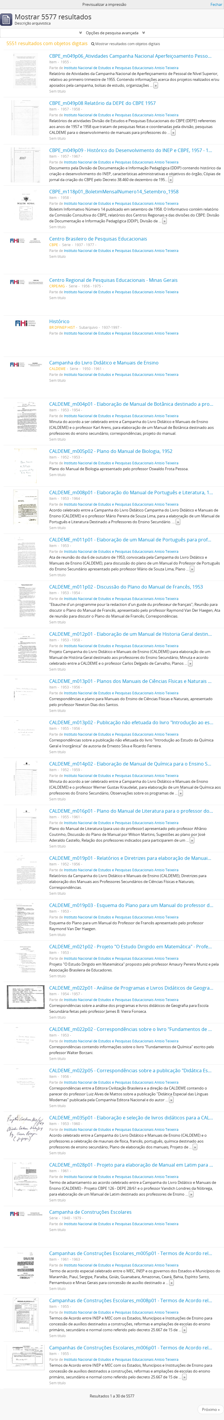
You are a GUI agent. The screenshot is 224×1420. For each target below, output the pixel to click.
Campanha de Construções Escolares (90, 1212)
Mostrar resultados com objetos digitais (125, 43)
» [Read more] (156, 85)
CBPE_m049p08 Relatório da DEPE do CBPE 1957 (102, 103)
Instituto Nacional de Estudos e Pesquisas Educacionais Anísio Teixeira (121, 67)
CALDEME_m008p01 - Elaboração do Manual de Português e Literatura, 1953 (133, 492)
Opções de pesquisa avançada (112, 32)
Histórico (59, 321)
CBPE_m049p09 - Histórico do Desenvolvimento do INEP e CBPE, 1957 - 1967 (132, 150)
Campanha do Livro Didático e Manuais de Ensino (104, 362)
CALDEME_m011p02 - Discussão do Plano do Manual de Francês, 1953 (126, 587)
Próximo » (211, 1409)
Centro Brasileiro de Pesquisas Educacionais (98, 239)
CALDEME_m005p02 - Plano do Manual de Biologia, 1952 (110, 451)
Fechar (216, 4)
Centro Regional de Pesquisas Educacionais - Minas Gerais (113, 280)
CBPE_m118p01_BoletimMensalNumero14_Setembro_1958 (114, 191)
